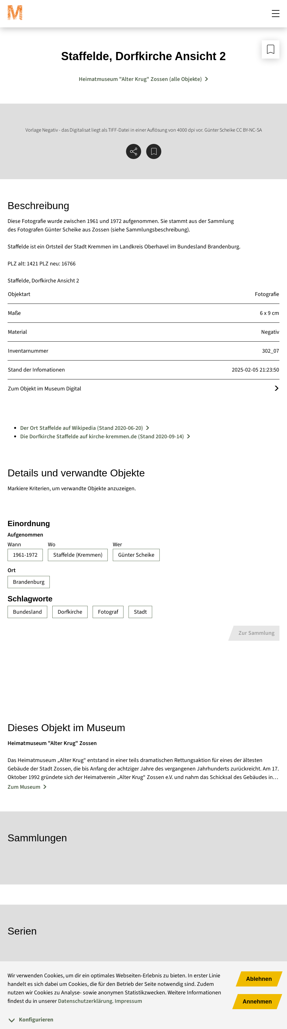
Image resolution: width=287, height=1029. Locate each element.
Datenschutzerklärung (85, 1001)
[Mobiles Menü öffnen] (275, 14)
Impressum (128, 1001)
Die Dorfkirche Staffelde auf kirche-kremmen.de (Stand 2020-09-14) (102, 437)
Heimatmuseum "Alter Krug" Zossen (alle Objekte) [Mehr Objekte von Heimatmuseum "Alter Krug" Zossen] (140, 79)
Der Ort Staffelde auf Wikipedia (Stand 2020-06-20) (81, 428)
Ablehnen (259, 979)
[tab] (143, 1019)
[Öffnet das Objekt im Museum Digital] (276, 388)
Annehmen (257, 1001)
